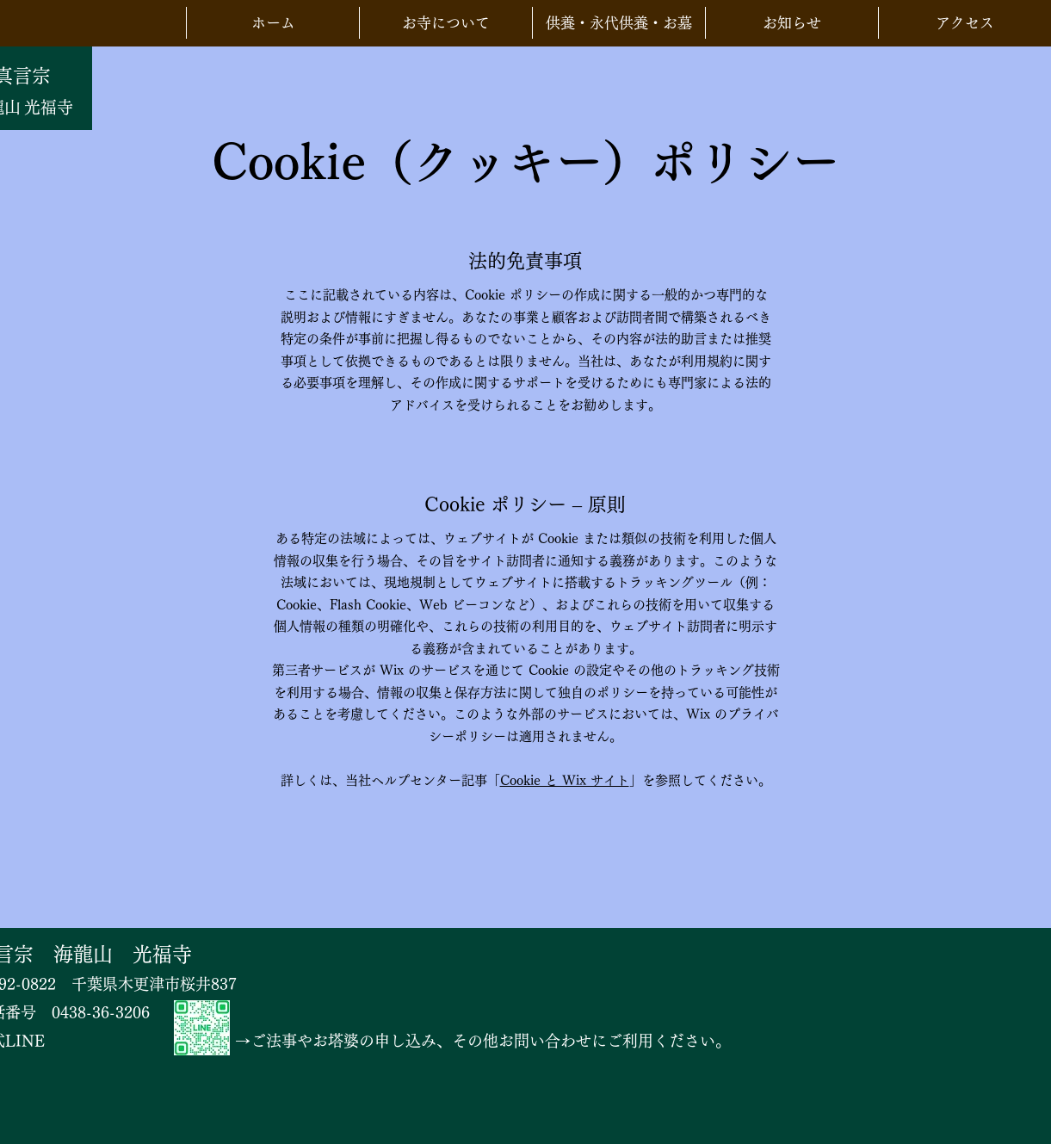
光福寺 (48, 107)
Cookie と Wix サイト (564, 780)
